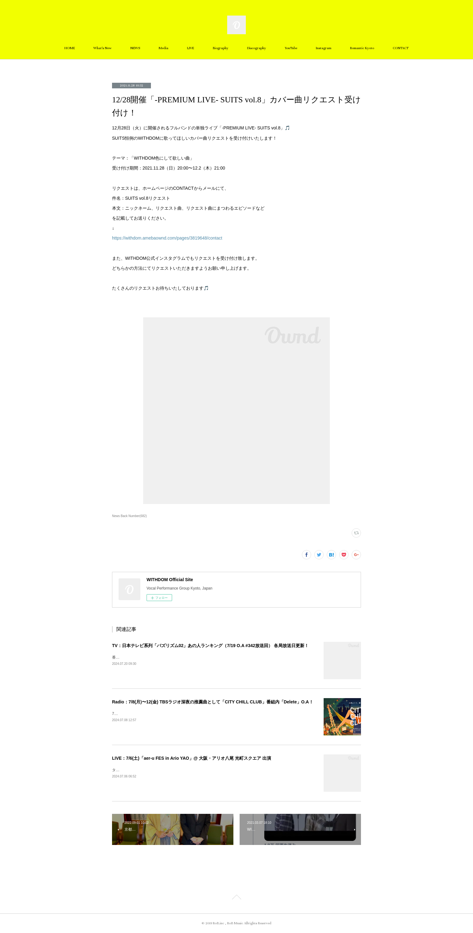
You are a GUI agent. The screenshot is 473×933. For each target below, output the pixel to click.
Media (163, 48)
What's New (102, 48)
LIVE (190, 48)
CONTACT (401, 48)
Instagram (323, 48)
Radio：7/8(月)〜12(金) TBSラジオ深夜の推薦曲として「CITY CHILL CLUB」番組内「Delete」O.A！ (212, 701)
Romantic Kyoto (362, 48)
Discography (256, 48)
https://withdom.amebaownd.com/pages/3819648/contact (167, 238)
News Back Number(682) (129, 516)
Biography (220, 48)
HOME (69, 48)
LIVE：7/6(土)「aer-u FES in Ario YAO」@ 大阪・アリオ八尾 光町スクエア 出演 (191, 758)
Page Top (236, 898)
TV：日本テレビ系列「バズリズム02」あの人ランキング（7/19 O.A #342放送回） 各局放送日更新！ (210, 645)
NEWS (135, 48)
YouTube (291, 48)
